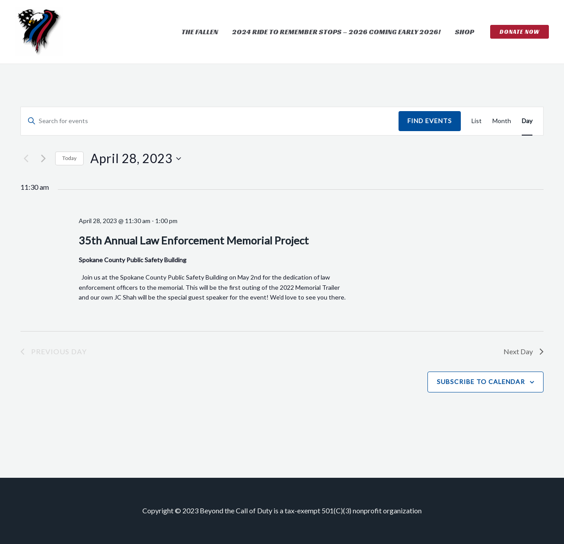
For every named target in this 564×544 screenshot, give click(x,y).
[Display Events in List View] (476, 121)
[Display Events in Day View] (527, 121)
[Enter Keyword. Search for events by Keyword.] (210, 121)
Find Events (429, 120)
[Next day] (43, 158)
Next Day (524, 351)
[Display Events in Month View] (501, 121)
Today (69, 158)
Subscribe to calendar (481, 381)
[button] (519, 32)
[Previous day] (25, 158)
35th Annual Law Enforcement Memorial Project (194, 240)
